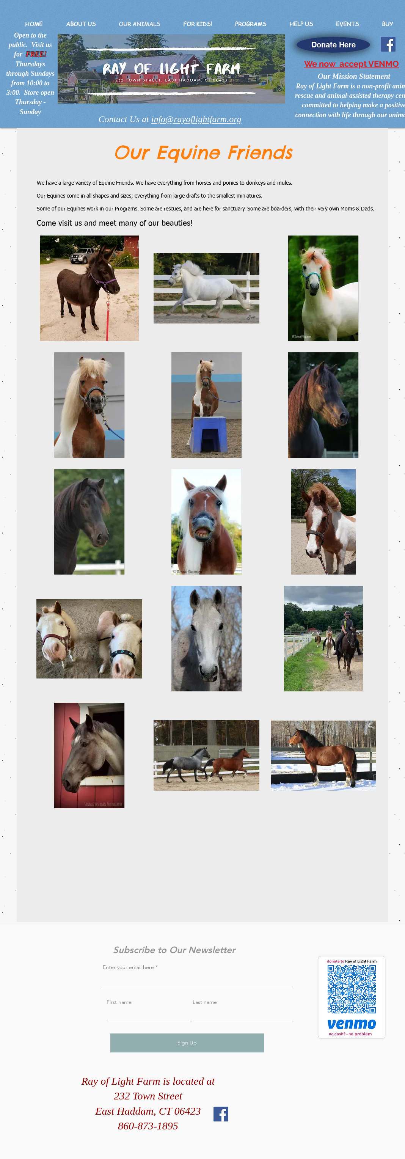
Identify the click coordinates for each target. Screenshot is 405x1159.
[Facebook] (388, 44)
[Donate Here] (333, 45)
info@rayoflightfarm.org (196, 119)
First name (119, 1002)
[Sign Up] (187, 1042)
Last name (205, 1002)
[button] (80, 24)
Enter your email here (128, 967)
